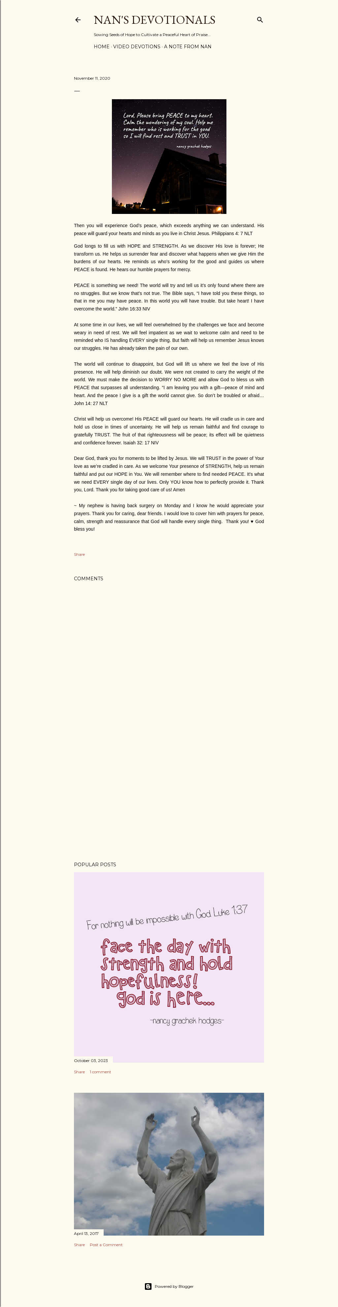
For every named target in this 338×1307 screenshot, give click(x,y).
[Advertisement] (169, 799)
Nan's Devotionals (155, 19)
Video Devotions (136, 47)
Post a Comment (106, 1244)
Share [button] (79, 554)
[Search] (260, 18)
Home (102, 47)
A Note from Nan (188, 47)
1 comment (100, 1071)
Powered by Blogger (169, 1286)
